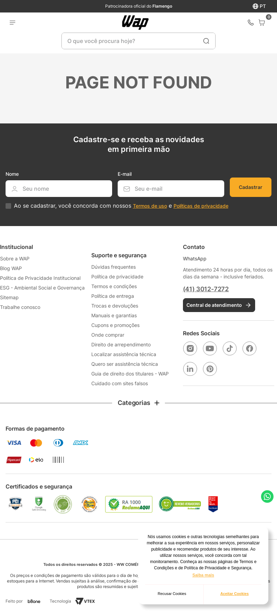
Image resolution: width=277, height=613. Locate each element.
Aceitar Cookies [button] (234, 594)
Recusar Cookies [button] (172, 594)
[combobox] (138, 41)
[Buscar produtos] (206, 41)
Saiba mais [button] (203, 575)
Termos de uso (150, 206)
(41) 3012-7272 (206, 289)
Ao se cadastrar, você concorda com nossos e (121, 205)
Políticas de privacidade (201, 206)
